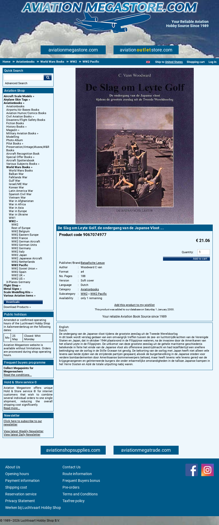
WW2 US (17, 278)
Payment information (22, 480)
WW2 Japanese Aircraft (26, 258)
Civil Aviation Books (19, 116)
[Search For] (24, 77)
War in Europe (18, 211)
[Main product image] (135, 223)
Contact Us (71, 467)
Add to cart (200, 258)
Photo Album (14, 140)
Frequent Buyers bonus (81, 480)
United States (174, 62)
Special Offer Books (19, 157)
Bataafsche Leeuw (93, 263)
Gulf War (14, 180)
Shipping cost (16, 487)
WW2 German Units (24, 245)
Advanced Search (16, 83)
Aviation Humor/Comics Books (26, 113)
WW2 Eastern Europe (25, 235)
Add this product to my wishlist (134, 305)
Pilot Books (13, 143)
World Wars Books (18, 167)
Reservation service (20, 494)
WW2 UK (17, 275)
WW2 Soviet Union (23, 268)
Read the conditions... (18, 375)
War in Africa (17, 204)
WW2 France (19, 238)
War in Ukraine (18, 214)
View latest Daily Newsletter (22, 434)
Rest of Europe (20, 228)
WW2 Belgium (20, 231)
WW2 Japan (19, 255)
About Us (12, 467)
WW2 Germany (21, 248)
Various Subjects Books (21, 164)
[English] (148, 62)
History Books (15, 126)
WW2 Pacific (19, 265)
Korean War (16, 187)
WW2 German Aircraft (25, 241)
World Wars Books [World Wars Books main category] (21, 170)
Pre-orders (70, 487)
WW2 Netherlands (23, 262)
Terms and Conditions (80, 494)
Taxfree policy (73, 501)
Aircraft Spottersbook (20, 160)
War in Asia (16, 207)
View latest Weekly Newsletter (23, 431)
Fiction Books (15, 123)
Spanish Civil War (20, 194)
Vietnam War (17, 197)
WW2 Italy (17, 251)
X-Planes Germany (18, 282)
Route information (77, 474)
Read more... (12, 408)
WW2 (12, 221)
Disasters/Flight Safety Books (25, 120)
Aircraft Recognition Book (23, 153)
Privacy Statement (20, 501)
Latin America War (21, 191)
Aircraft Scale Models (18, 96)
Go (48, 77)
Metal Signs (11, 289)
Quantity (187, 252)
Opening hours (17, 474)
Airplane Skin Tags (16, 99)
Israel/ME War (18, 184)
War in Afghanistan (21, 201)
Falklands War (18, 177)
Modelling (12, 137)
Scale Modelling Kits (17, 292)
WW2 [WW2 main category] (14, 224)
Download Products (16, 307)
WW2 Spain (18, 272)
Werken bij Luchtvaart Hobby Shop (33, 508)
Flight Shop (11, 285)
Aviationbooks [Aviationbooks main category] (15, 106)
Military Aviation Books (21, 133)
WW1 (12, 218)
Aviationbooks (13, 103)
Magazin (11, 130)
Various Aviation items (18, 295)
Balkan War (16, 174)
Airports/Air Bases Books (22, 109)
